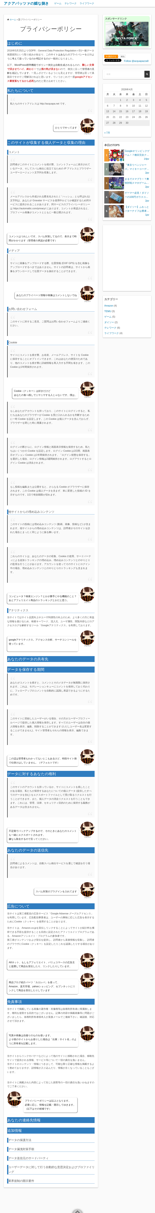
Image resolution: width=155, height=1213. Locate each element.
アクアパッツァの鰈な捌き (26, 3)
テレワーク (70, 3)
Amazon (108, 305)
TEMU (107, 311)
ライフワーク (87, 3)
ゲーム (57, 3)
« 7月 (107, 132)
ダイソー (109, 322)
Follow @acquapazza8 (136, 61)
